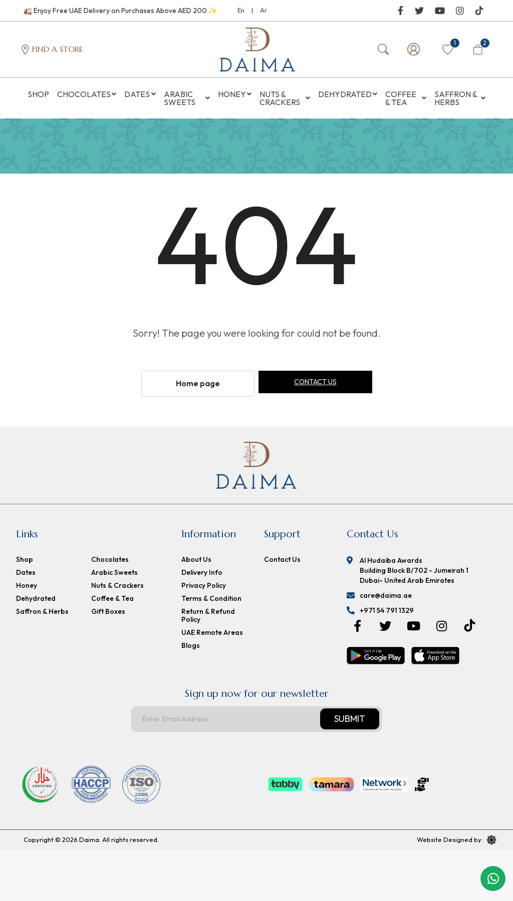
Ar (263, 10)
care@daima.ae (386, 598)
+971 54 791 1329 (387, 613)
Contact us (315, 385)
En (240, 10)
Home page (198, 387)
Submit (349, 722)
